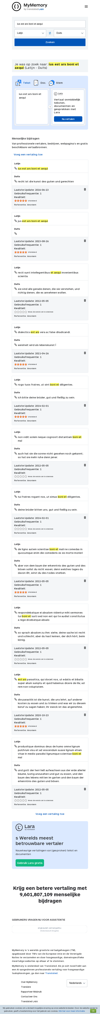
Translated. (51, 973)
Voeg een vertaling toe (28, 154)
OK (93, 1011)
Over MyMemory (29, 982)
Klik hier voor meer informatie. (72, 1011)
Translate (26, 987)
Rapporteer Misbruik (31, 991)
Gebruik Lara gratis (30, 863)
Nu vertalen (68, 118)
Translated (29, 1001)
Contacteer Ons (29, 996)
